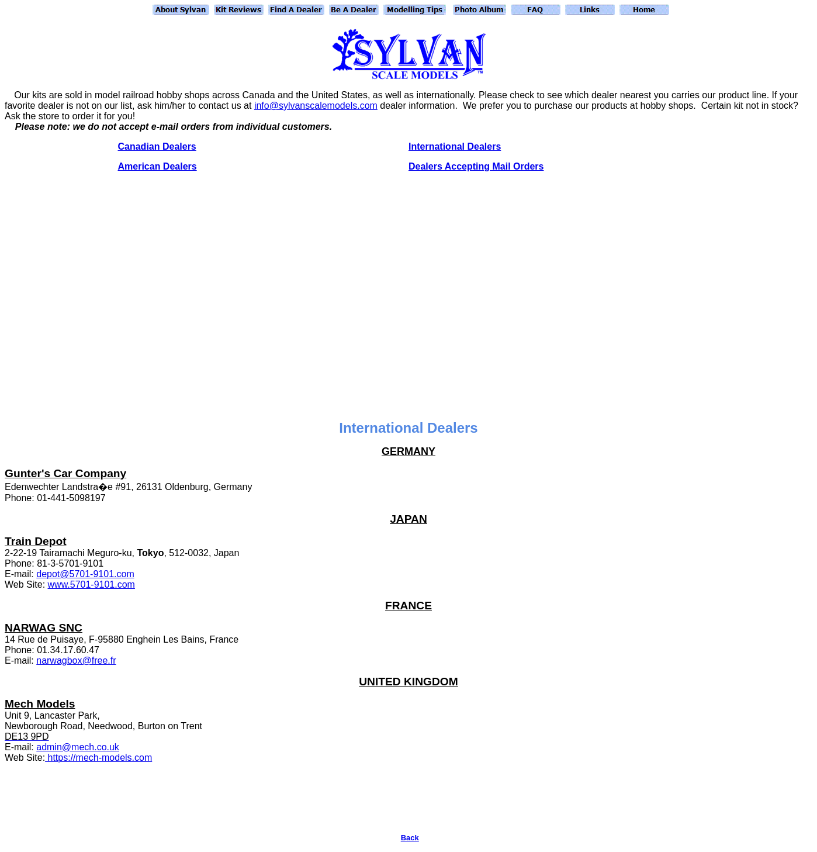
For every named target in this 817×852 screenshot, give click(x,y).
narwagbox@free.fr (76, 660)
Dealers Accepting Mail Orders (476, 166)
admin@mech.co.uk (77, 747)
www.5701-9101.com (91, 584)
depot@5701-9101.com (85, 574)
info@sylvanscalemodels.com (316, 106)
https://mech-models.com (98, 758)
